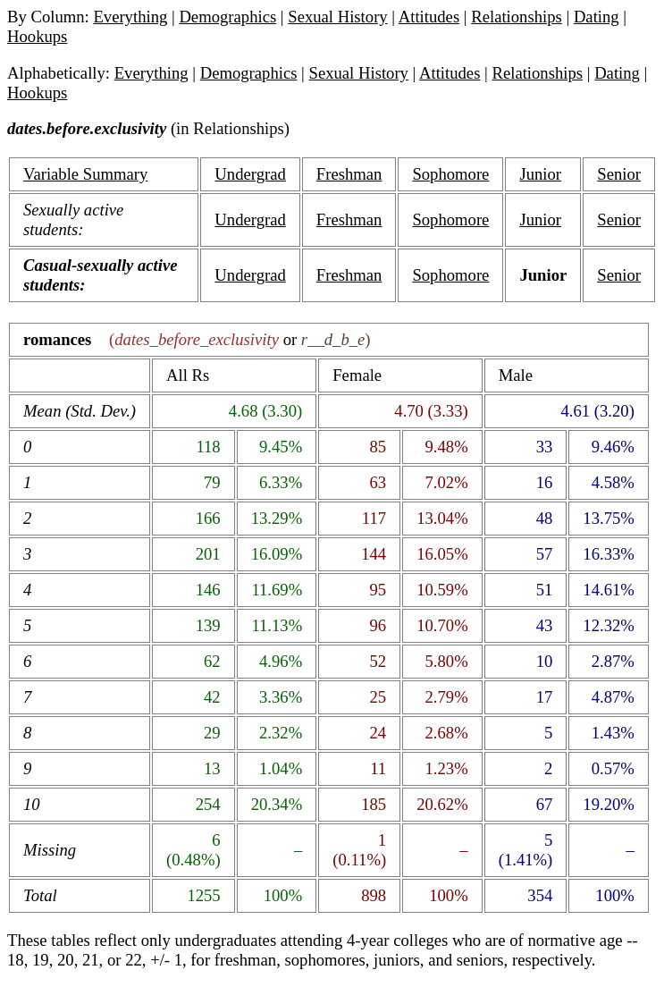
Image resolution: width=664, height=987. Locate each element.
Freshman (349, 173)
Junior (540, 173)
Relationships (516, 16)
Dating (596, 16)
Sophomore (450, 173)
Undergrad (249, 173)
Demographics (227, 16)
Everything (130, 16)
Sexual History (337, 16)
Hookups (37, 36)
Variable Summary (85, 173)
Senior (619, 173)
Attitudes (429, 16)
